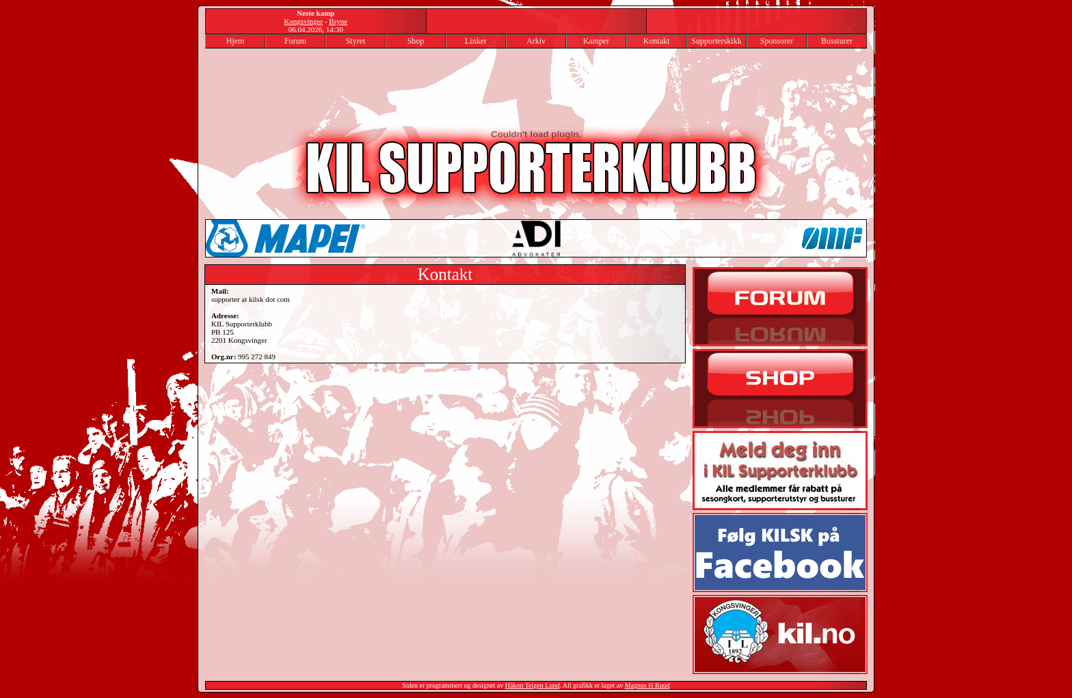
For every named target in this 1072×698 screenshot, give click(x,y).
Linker (476, 41)
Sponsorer (777, 41)
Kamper (596, 41)
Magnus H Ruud (647, 685)
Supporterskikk (716, 41)
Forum (295, 41)
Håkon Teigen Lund (532, 685)
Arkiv (536, 41)
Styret (356, 41)
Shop (416, 41)
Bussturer (837, 41)
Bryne (338, 21)
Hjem (235, 41)
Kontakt (656, 41)
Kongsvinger (303, 21)
